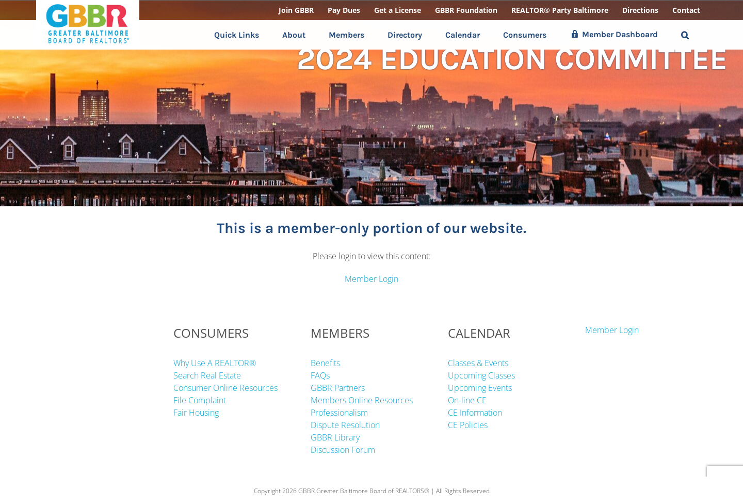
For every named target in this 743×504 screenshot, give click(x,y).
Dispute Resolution (345, 425)
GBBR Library (335, 437)
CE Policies (468, 425)
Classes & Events (478, 363)
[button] (685, 35)
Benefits (325, 363)
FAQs (320, 375)
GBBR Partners (338, 387)
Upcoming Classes (481, 375)
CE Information (475, 412)
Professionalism (339, 412)
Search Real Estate (207, 375)
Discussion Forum (343, 449)
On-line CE (467, 400)
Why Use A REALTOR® (214, 363)
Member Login (371, 279)
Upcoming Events (480, 387)
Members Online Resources (362, 400)
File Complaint (199, 400)
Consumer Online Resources (225, 387)
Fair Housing (196, 412)
